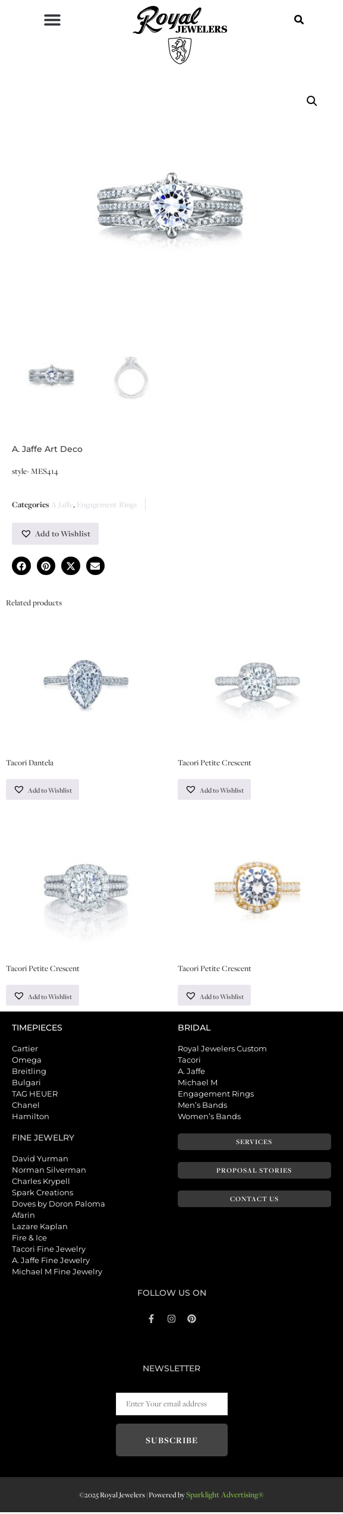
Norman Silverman (49, 1171)
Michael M (198, 1083)
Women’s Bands (209, 1117)
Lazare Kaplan (40, 1227)
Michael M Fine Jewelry (57, 1272)
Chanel (26, 1106)
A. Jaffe (191, 1072)
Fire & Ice (29, 1238)
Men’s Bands (202, 1106)
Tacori (189, 1061)
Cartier (25, 1049)
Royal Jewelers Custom (222, 1049)
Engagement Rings (107, 505)
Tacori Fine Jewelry (49, 1250)
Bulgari (26, 1083)
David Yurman (40, 1159)
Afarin (23, 1216)
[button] (52, 19)
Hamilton (30, 1117)
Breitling (29, 1072)
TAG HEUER (35, 1095)
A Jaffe (62, 505)
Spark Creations (42, 1193)
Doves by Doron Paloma (58, 1205)
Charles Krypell (41, 1182)
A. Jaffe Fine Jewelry (51, 1261)
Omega (27, 1061)
